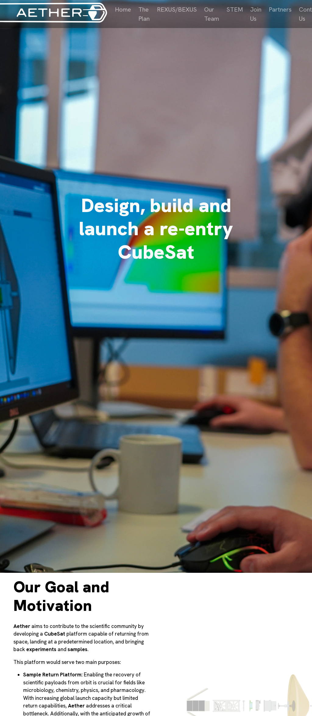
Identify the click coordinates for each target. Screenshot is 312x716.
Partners (280, 9)
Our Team (211, 14)
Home (123, 9)
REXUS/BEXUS (177, 9)
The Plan (144, 14)
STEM (234, 9)
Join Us (255, 14)
